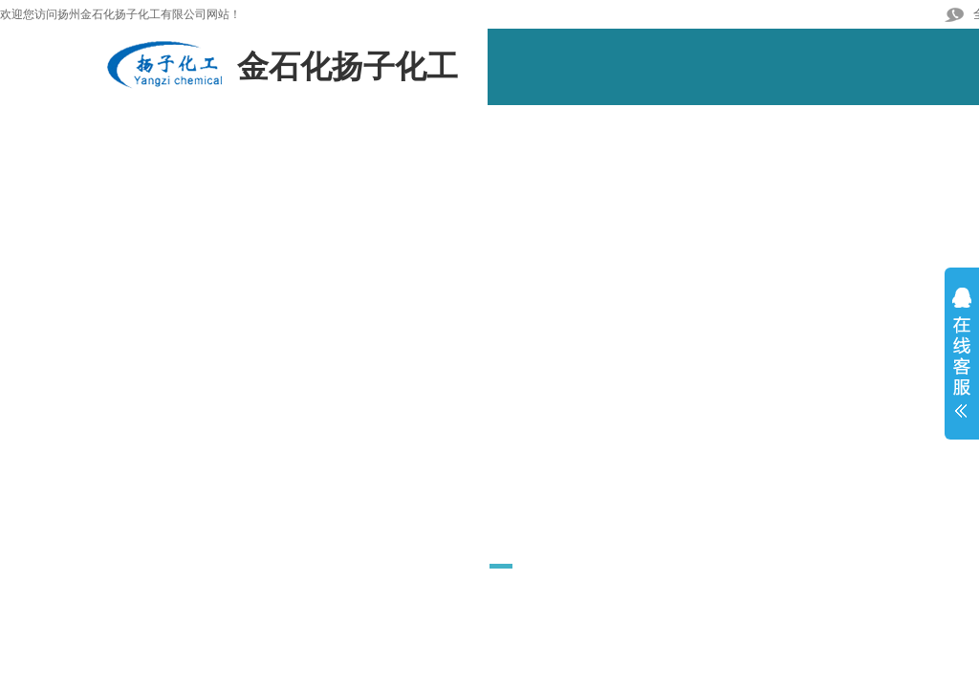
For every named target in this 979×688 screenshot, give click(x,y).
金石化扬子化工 (347, 66)
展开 (962, 360)
